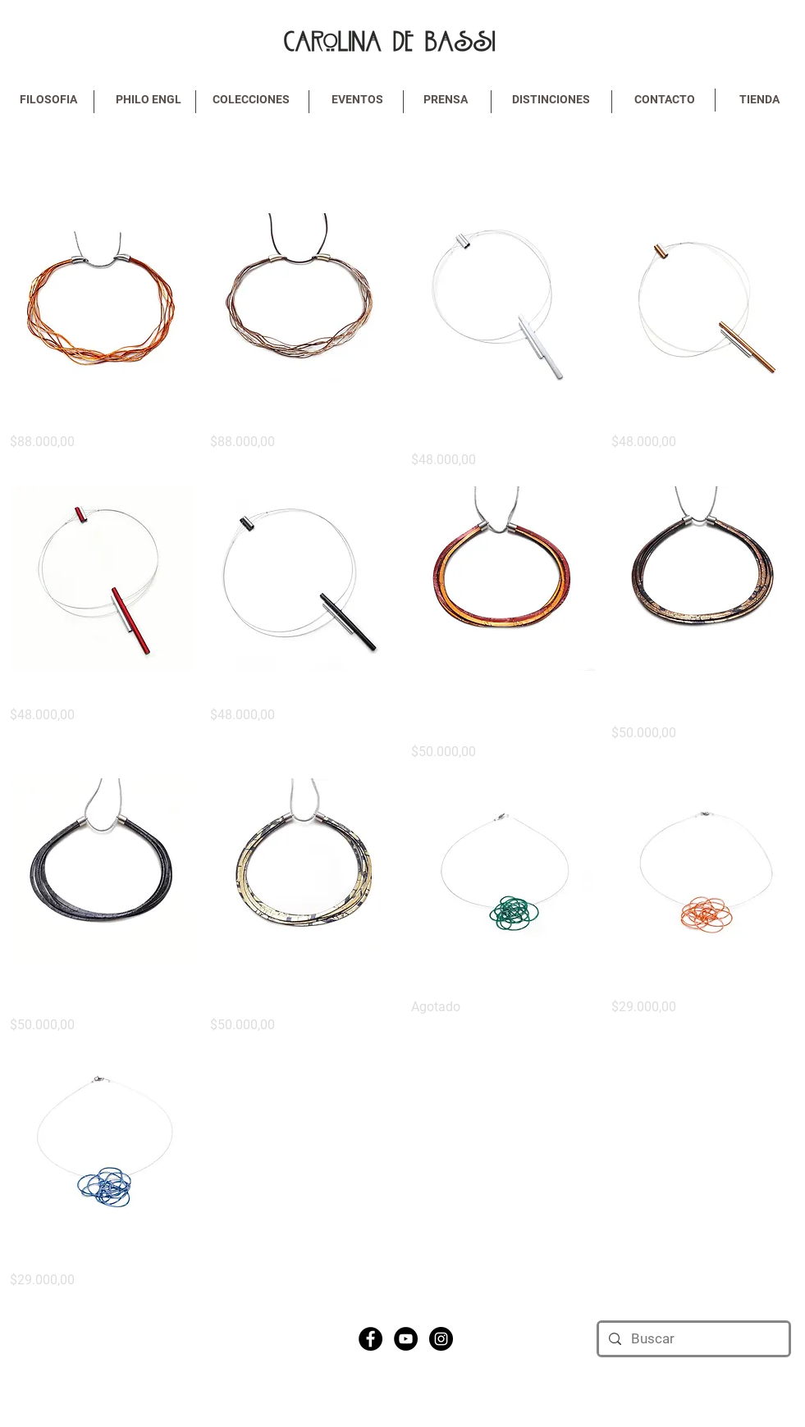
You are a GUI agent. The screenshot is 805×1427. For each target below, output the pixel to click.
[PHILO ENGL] (148, 100)
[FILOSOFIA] (48, 100)
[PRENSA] (445, 100)
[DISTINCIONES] (551, 100)
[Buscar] (692, 1339)
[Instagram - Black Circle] (441, 1339)
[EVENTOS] (358, 100)
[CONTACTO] (665, 100)
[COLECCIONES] (251, 100)
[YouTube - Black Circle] (406, 1339)
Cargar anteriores (403, 165)
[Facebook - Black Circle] (370, 1339)
